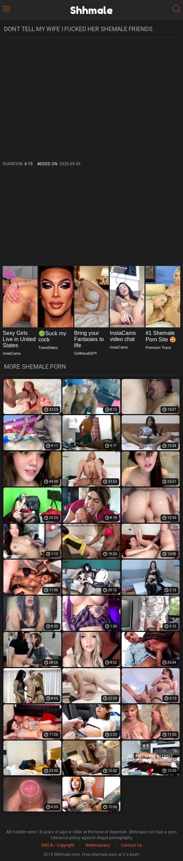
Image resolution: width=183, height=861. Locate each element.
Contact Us (131, 845)
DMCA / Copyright (57, 845)
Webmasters (98, 845)
